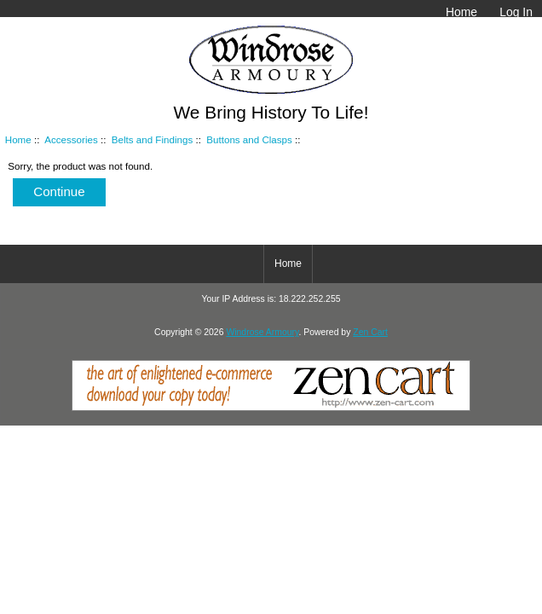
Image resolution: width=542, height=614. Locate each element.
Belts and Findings (152, 139)
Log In (516, 12)
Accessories (71, 139)
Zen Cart (370, 332)
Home (461, 12)
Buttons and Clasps (249, 139)
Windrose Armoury (262, 332)
